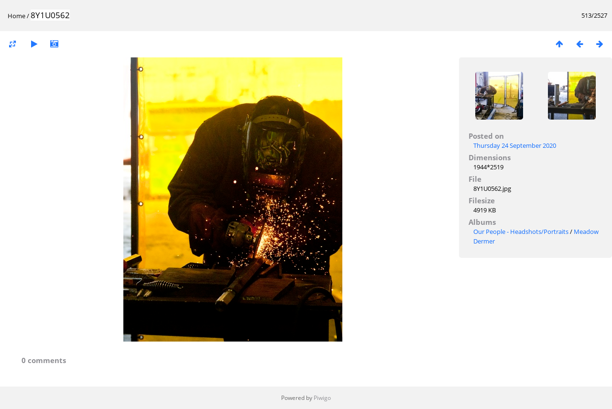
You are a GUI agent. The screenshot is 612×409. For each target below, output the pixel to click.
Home (16, 15)
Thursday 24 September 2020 (514, 145)
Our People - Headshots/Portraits (520, 231)
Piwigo (322, 398)
